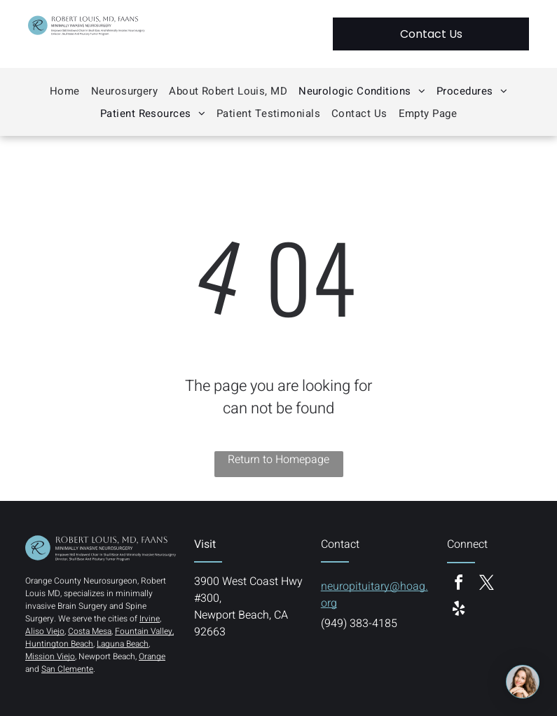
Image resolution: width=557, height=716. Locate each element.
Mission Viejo (50, 656)
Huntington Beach (59, 644)
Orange (152, 656)
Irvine (149, 618)
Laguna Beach (123, 644)
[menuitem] (64, 91)
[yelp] (458, 611)
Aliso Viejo (44, 631)
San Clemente (67, 669)
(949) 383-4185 (359, 623)
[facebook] (458, 585)
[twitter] (486, 585)
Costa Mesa (89, 631)
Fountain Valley (143, 631)
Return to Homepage (278, 459)
